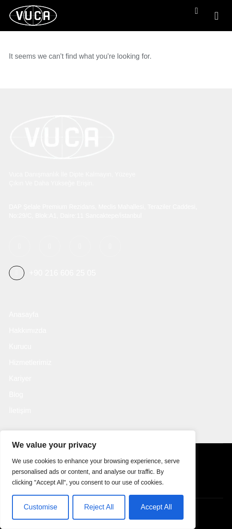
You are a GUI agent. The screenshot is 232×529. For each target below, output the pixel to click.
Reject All (99, 507)
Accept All (156, 507)
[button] (216, 15)
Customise (40, 507)
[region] (98, 479)
